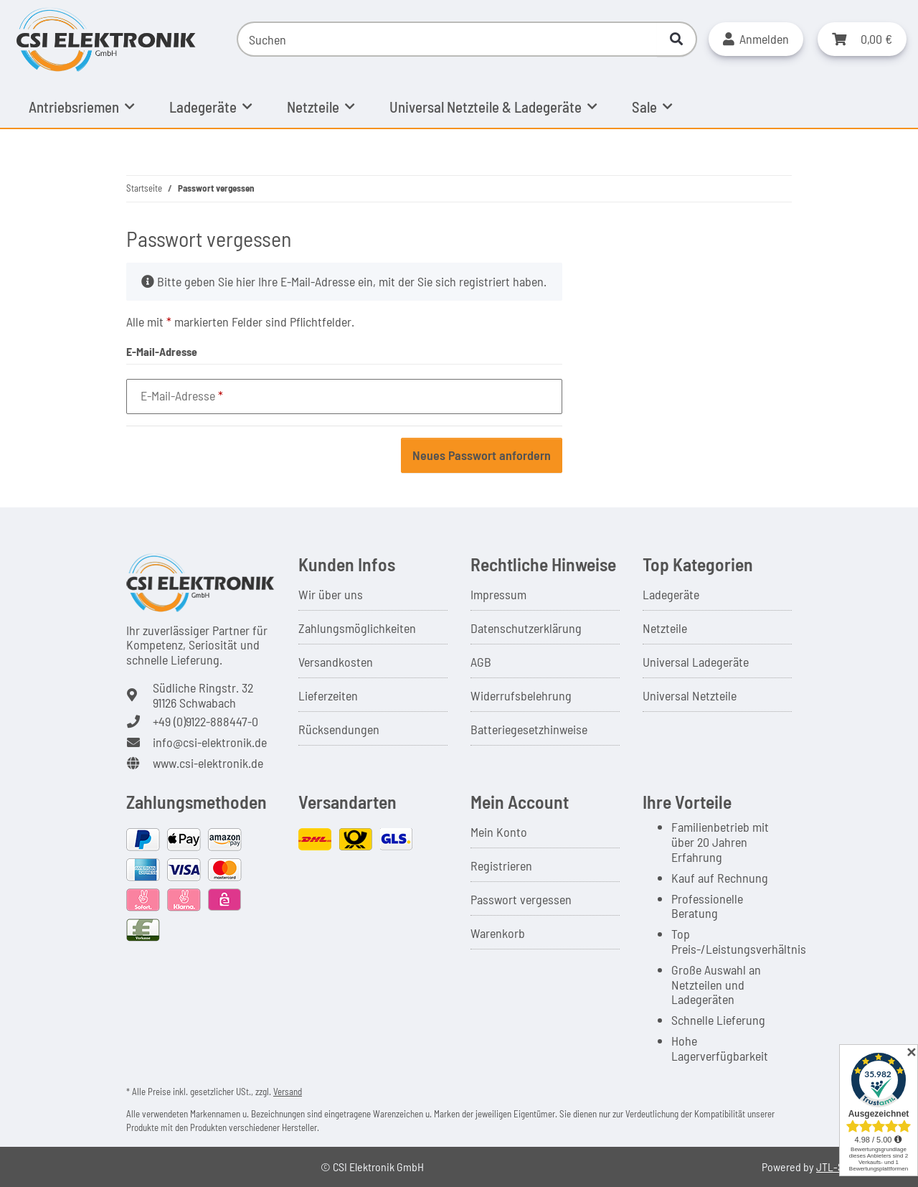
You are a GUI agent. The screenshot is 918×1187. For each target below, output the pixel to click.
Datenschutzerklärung (526, 628)
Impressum (498, 594)
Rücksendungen (338, 729)
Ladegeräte (671, 594)
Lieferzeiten (328, 695)
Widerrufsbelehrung (521, 695)
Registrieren (501, 865)
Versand (287, 1091)
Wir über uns (330, 594)
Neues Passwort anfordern (481, 455)
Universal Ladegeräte (696, 662)
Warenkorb (497, 933)
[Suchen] (447, 39)
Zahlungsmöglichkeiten (357, 628)
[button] (756, 39)
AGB (480, 662)
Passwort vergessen (521, 899)
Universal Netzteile (690, 695)
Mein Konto (498, 832)
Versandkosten (335, 662)
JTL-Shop (838, 1166)
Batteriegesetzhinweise (528, 729)
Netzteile (665, 628)
